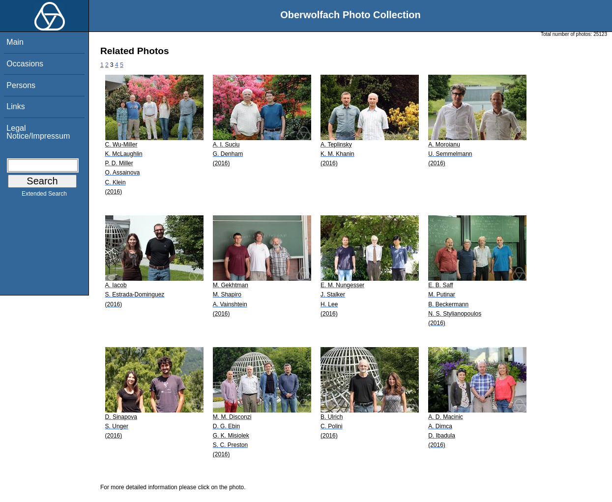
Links (15, 106)
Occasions (24, 63)
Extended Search (44, 196)
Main (15, 42)
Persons (20, 85)
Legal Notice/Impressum (38, 132)
